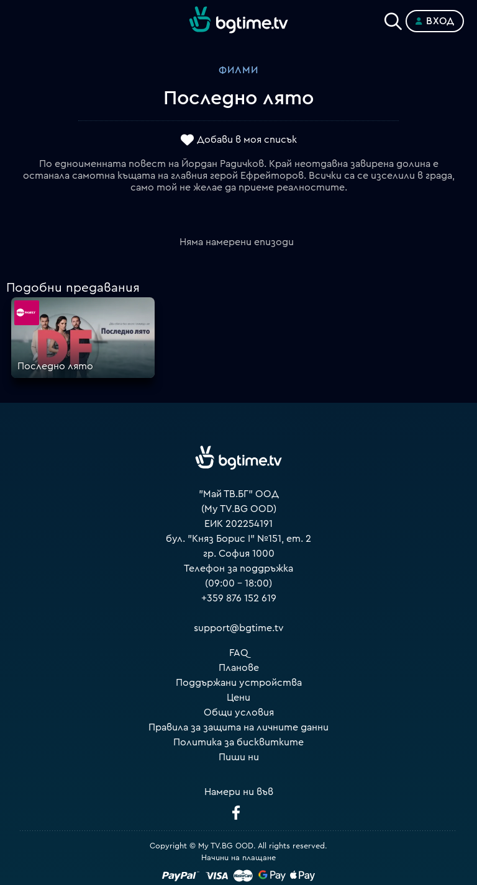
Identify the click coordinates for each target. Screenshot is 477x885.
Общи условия (239, 712)
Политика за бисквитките (238, 742)
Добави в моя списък (247, 140)
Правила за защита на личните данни (238, 727)
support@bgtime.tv (239, 628)
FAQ (238, 653)
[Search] (393, 18)
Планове (239, 668)
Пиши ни (239, 757)
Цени (238, 698)
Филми (238, 70)
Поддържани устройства (239, 683)
